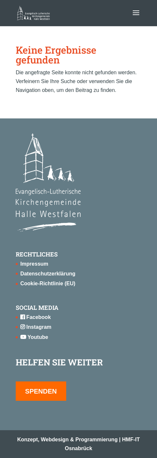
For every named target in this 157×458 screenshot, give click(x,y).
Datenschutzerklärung (47, 273)
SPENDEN (41, 391)
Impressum (34, 264)
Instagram (35, 327)
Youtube (34, 337)
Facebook (35, 317)
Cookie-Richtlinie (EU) (47, 283)
